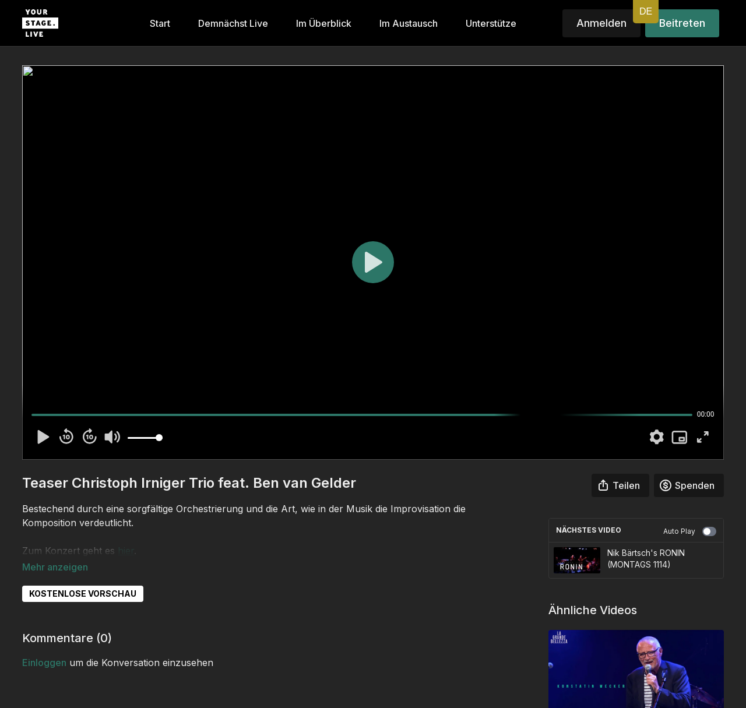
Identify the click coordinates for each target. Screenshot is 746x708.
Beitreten (682, 23)
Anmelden (601, 23)
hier (126, 550)
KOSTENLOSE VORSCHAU (82, 577)
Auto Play (689, 531)
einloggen (44, 646)
